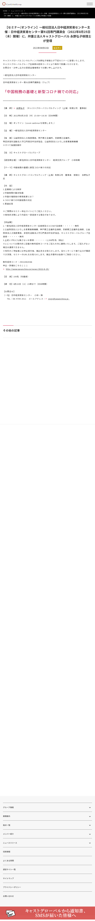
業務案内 (6, 821)
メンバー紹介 (8, 839)
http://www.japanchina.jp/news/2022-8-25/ (27, 269)
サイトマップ (8, 884)
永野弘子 (20, 108)
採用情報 (6, 857)
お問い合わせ (8, 901)
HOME (5, 11)
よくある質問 (8, 866)
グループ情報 (8, 813)
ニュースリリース (17, 11)
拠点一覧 (6, 830)
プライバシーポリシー (12, 892)
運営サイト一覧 (9, 875)
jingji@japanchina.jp (59, 298)
